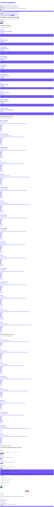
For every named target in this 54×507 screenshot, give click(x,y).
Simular (1, 458)
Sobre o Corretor (2, 8)
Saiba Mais (1, 463)
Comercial (14, 5)
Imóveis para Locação (8, 496)
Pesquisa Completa (13, 8)
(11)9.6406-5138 (12, 15)
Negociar (1, 468)
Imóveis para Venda (3, 496)
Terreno (16, 5)
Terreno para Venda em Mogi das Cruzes (33, 474)
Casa (7, 5)
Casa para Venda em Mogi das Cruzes (5, 473)
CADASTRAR (2, 453)
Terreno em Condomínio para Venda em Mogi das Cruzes (20, 474)
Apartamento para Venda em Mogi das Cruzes (16, 473)
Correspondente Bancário (23, 8)
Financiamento (18, 8)
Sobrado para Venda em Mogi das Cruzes (41, 473)
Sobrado (6, 5)
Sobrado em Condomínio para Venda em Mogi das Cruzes (29, 473)
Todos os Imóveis (2, 5)
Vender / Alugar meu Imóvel (7, 8)
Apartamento (9, 5)
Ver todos (1, 472)
